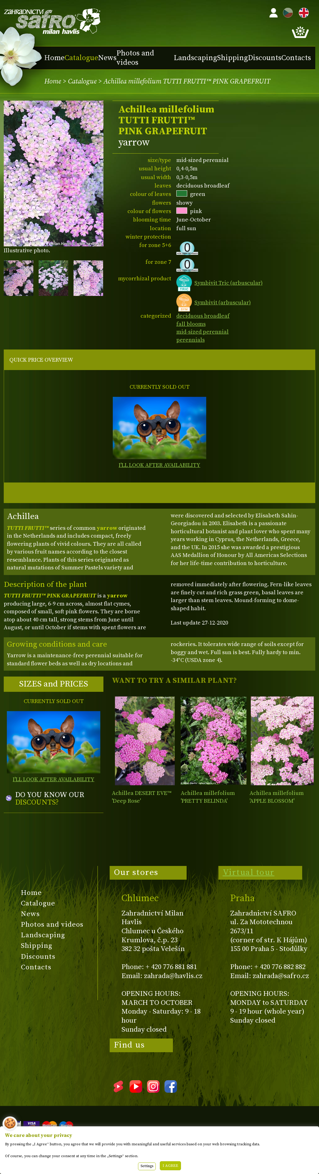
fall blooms (191, 324)
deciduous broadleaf (203, 316)
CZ (286, 11)
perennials (190, 340)
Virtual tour (248, 872)
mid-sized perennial (202, 331)
